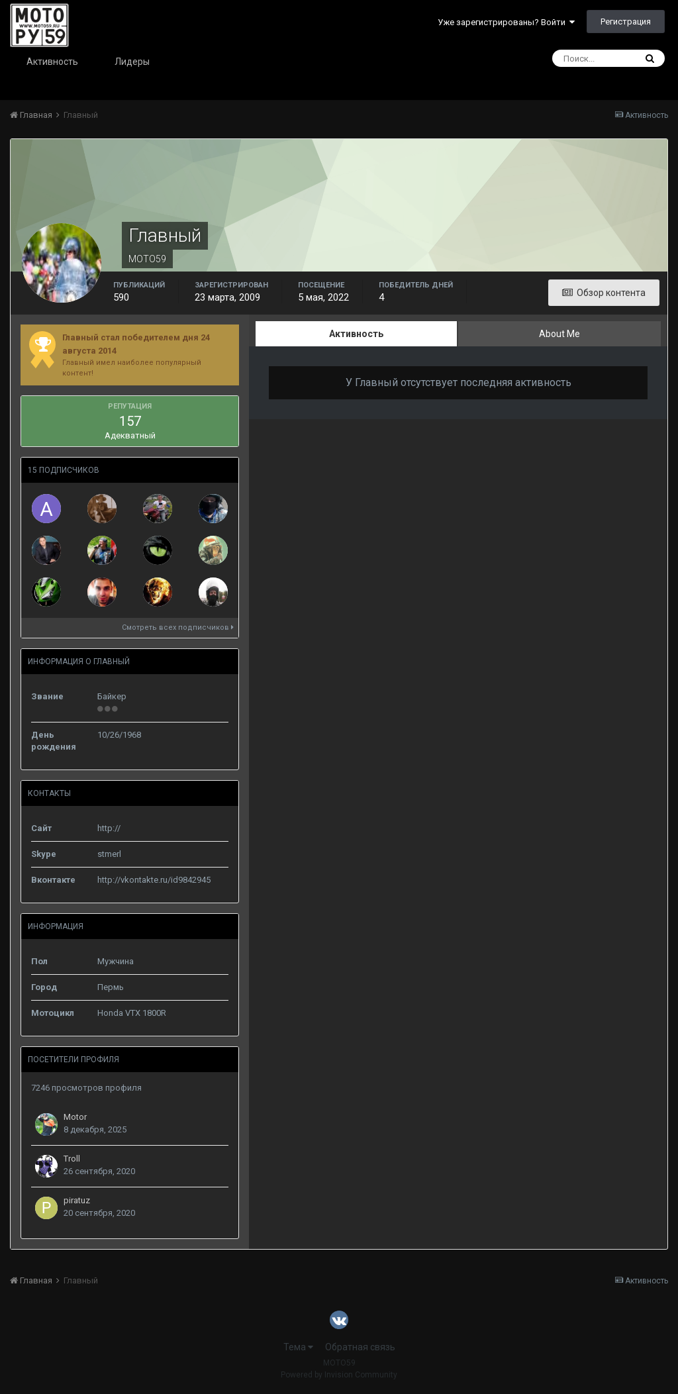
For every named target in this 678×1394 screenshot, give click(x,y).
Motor (75, 1117)
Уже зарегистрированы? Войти (506, 22)
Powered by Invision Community (339, 1374)
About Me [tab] (559, 333)
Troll (72, 1159)
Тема (298, 1347)
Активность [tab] (356, 333)
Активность (52, 61)
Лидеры (132, 61)
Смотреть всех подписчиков (178, 627)
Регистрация (626, 21)
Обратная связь (360, 1347)
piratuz (77, 1200)
